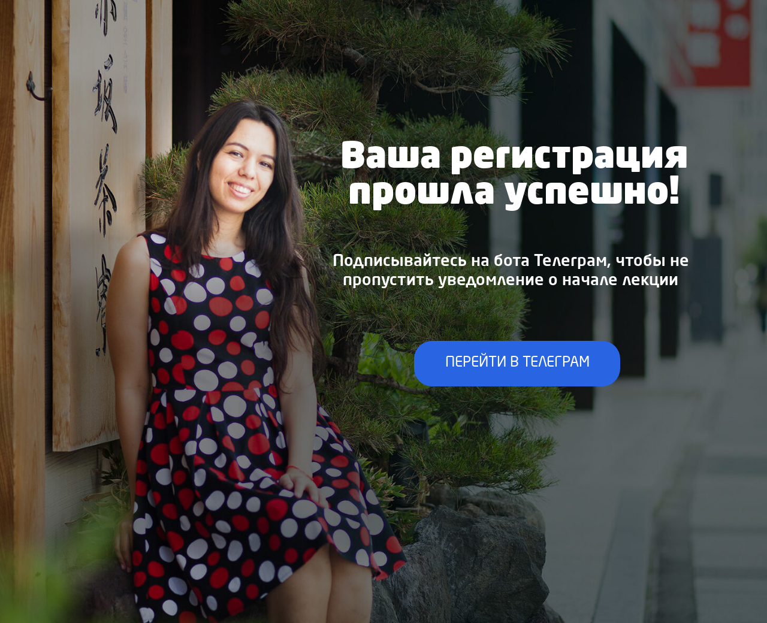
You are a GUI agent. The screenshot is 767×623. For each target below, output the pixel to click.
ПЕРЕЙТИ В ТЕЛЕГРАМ (517, 363)
